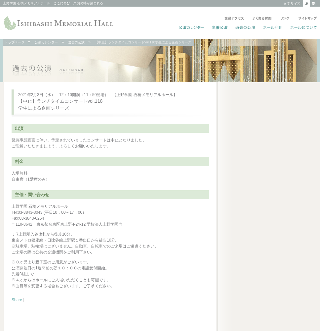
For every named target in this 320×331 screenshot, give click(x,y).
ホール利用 (272, 28)
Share (17, 300)
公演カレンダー (191, 28)
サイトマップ (306, 19)
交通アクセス (234, 19)
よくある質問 (262, 19)
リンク (285, 19)
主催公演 (220, 28)
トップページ (14, 42)
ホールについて (302, 28)
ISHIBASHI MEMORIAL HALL (59, 23)
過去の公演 (245, 28)
